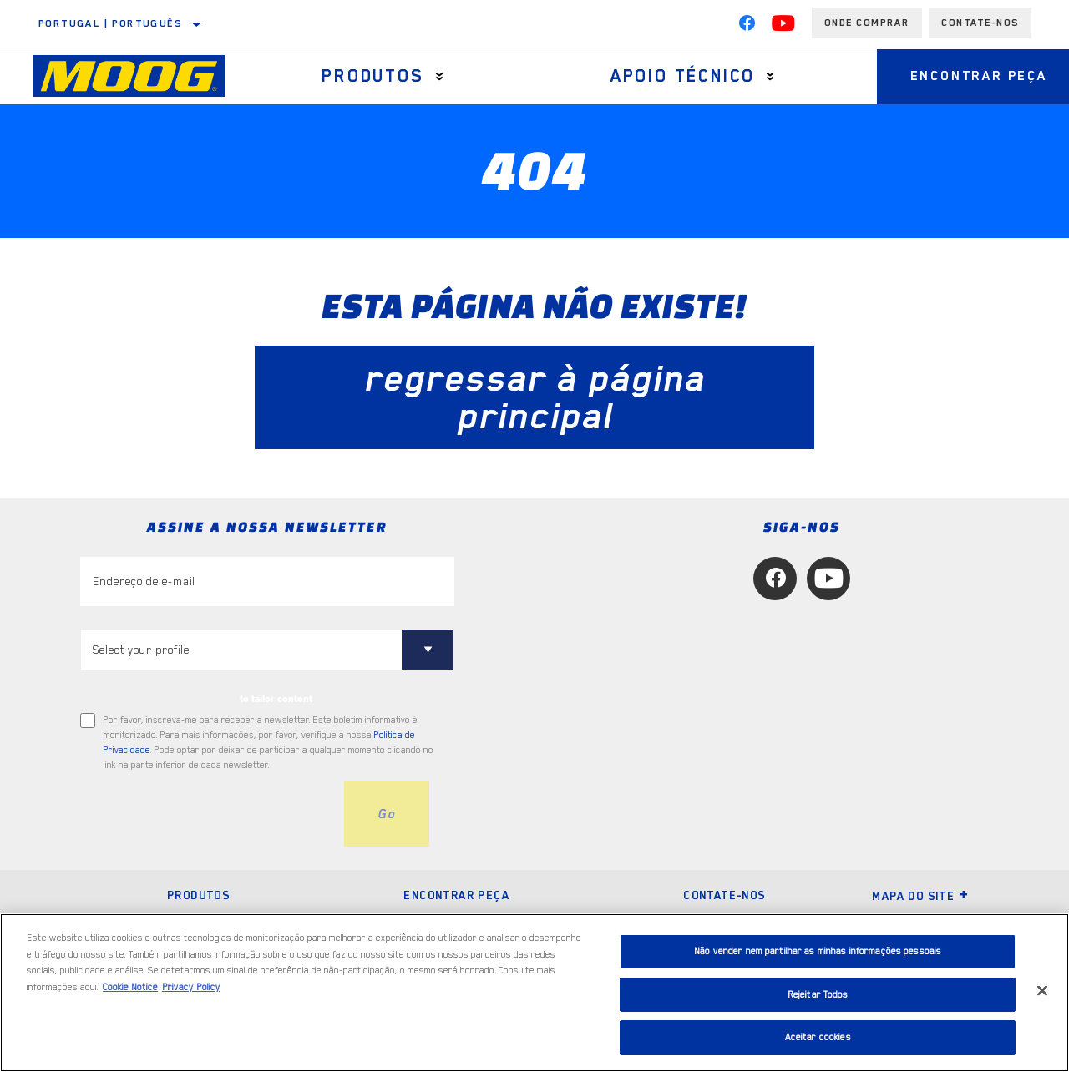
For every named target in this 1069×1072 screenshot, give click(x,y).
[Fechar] (1042, 991)
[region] (534, 992)
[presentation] (207, 814)
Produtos (372, 76)
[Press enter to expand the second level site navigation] (440, 76)
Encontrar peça (456, 895)
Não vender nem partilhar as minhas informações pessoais (817, 951)
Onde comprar (866, 22)
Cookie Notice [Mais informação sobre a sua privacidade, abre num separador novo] (130, 987)
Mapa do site (920, 896)
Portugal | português (110, 23)
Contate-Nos (980, 22)
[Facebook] (746, 27)
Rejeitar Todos (818, 994)
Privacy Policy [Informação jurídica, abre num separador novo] (191, 987)
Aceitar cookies (818, 1037)
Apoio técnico (682, 76)
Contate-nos (724, 895)
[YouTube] (783, 27)
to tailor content (276, 699)
